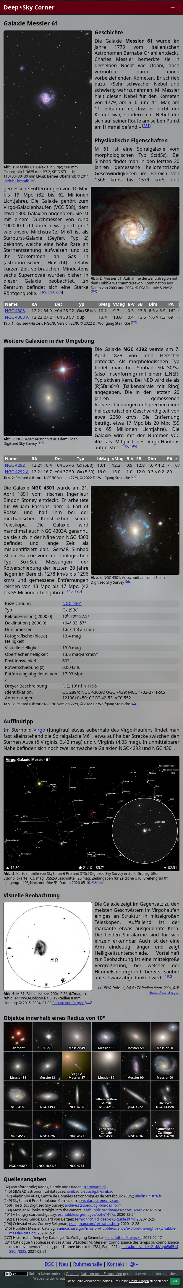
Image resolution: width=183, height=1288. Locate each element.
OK (175, 1281)
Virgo (39, 730)
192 (88, 1002)
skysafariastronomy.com (99, 1200)
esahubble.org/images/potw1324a (112, 1210)
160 (101, 882)
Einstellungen (139, 1281)
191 (94, 291)
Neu (63, 1264)
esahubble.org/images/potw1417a (86, 1214)
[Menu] (172, 7)
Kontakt (115, 1264)
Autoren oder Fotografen (101, 1273)
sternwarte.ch (94, 1186)
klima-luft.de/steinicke (123, 1237)
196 (133, 446)
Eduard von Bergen (68, 1002)
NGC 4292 (15, 465)
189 (51, 291)
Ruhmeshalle (87, 1264)
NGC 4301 (72, 603)
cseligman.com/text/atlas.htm (94, 1223)
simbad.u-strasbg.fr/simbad (90, 1191)
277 (134, 322)
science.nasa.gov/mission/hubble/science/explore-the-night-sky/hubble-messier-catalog (92, 1231)
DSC (49, 1264)
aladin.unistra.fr (148, 1196)
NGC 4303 (15, 310)
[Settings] (133, 1264)
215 (59, 291)
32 (32, 180)
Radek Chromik (16, 180)
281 (146, 125)
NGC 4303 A (17, 317)
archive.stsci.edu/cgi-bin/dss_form (93, 1205)
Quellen (72, 1273)
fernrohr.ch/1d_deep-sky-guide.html (105, 1219)
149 (95, 882)
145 (43, 291)
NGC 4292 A (17, 471)
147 (41, 443)
